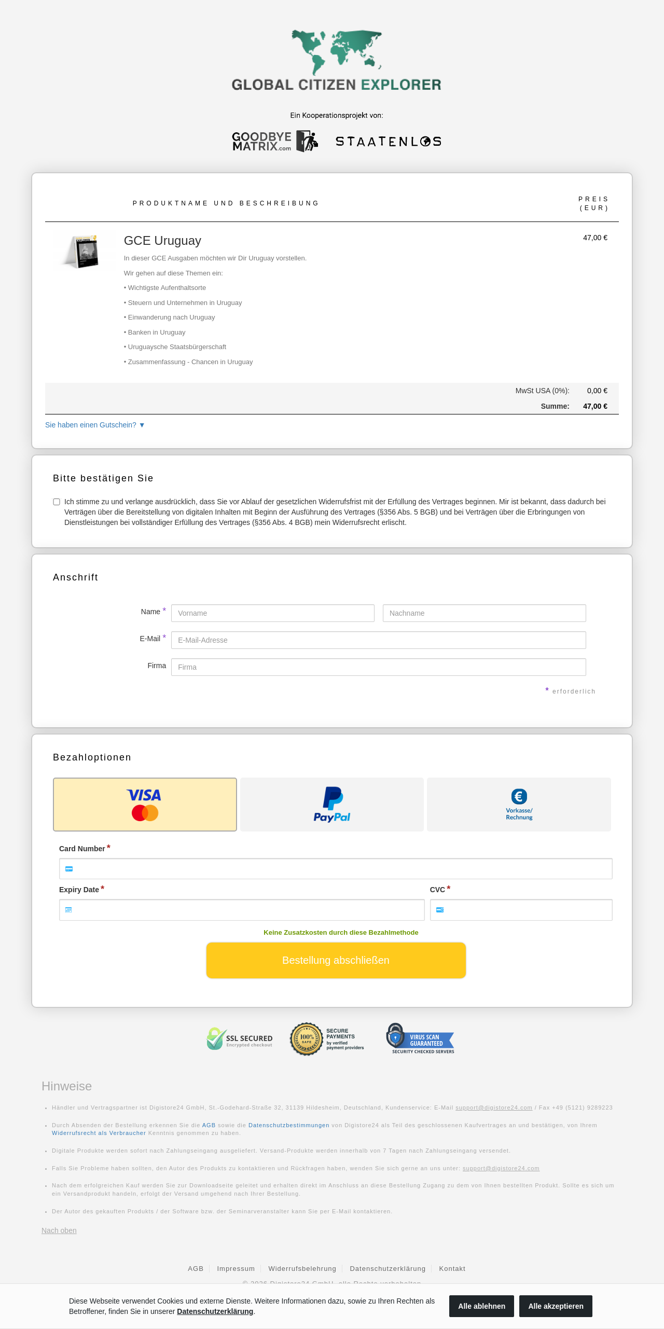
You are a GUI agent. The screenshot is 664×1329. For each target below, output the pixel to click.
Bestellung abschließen (336, 960)
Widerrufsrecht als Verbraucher (99, 1133)
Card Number (82, 849)
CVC (438, 889)
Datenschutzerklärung (387, 1268)
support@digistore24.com (494, 1107)
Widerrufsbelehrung (302, 1268)
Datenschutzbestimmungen (288, 1125)
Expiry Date (79, 889)
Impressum (236, 1268)
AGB (209, 1125)
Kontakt (452, 1268)
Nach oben (59, 1230)
